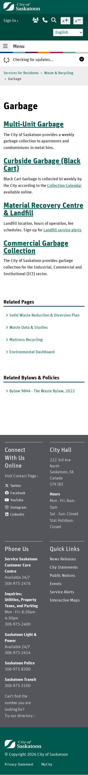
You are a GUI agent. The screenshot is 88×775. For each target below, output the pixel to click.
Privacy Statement (19, 764)
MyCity (46, 764)
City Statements (64, 567)
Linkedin (17, 514)
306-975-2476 (18, 584)
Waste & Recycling (58, 73)
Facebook (17, 493)
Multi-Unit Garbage (34, 124)
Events (55, 584)
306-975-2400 (18, 624)
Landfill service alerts (62, 230)
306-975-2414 (18, 653)
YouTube (16, 500)
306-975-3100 (18, 686)
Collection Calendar (64, 186)
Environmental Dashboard (32, 352)
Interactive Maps (65, 600)
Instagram (18, 507)
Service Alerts (62, 592)
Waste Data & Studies (28, 327)
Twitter (15, 486)
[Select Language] (68, 32)
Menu (18, 46)
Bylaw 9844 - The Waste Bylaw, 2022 (42, 391)
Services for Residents (21, 73)
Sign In (10, 21)
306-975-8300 (18, 669)
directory (25, 716)
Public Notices (62, 576)
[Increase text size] (65, 20)
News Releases (63, 559)
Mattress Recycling (26, 340)
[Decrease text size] (78, 20)
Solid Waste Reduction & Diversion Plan (44, 315)
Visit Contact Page (20, 476)
